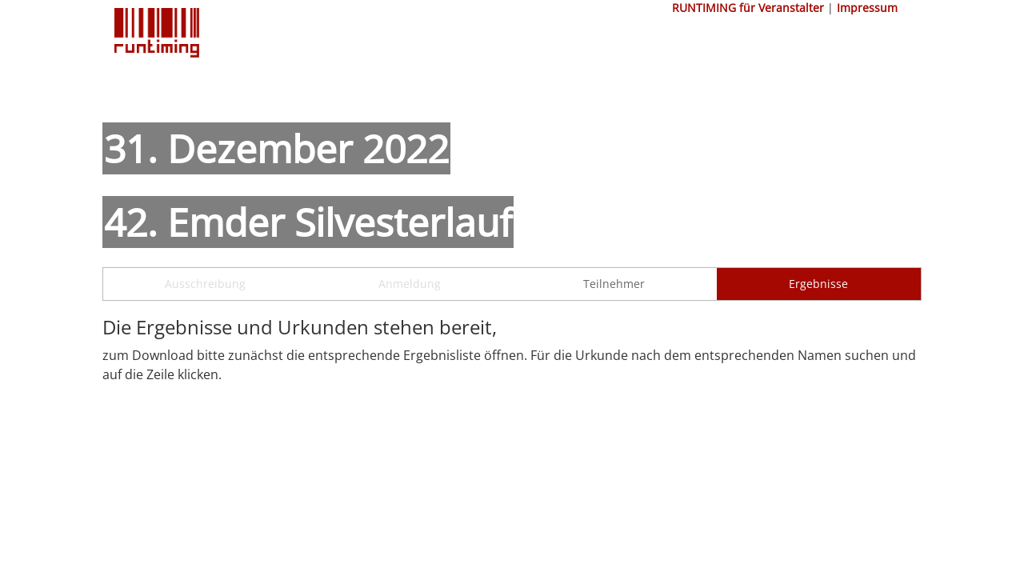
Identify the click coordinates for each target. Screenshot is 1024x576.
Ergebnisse (818, 283)
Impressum (867, 7)
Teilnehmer (614, 283)
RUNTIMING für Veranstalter (748, 7)
